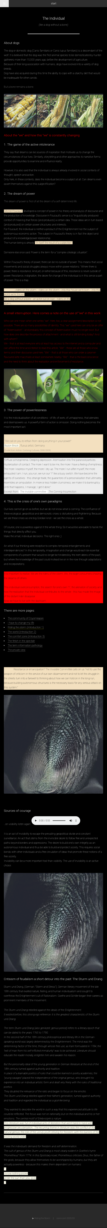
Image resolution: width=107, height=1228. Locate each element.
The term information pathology (25, 645)
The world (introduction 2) (22, 631)
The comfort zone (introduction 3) (26, 636)
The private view (16, 649)
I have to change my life (21, 622)
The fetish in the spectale (21, 640)
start (53, 3)
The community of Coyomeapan (26, 618)
